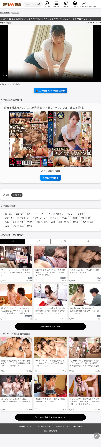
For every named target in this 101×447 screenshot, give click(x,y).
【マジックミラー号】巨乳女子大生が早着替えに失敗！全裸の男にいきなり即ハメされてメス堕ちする (50, 311)
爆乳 (45, 221)
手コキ (30, 221)
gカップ (19, 213)
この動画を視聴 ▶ (50, 177)
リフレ (55, 217)
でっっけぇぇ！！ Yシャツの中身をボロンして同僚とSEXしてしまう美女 (15, 272)
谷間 (7, 225)
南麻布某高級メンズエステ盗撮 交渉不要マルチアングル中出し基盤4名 (44, 107)
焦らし (76, 221)
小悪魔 (74, 217)
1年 (88, 241)
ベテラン (70, 213)
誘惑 (92, 221)
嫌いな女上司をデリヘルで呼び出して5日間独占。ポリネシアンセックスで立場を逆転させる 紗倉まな (16, 311)
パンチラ (59, 213)
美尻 (84, 221)
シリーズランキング (43, 426)
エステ (29, 213)
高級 (22, 225)
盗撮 (53, 221)
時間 (38, 221)
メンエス (81, 213)
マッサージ (24, 217)
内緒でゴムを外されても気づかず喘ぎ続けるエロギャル (84, 271)
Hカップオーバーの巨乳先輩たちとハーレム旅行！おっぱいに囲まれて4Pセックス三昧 (50, 363)
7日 (12, 241)
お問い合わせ (77, 426)
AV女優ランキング (25, 426)
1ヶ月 (38, 241)
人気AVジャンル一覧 (61, 426)
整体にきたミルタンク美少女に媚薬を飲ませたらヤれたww (50, 400)
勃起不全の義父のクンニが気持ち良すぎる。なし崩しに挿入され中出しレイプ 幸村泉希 (50, 272)
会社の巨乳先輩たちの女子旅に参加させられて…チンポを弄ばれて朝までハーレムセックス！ (16, 363)
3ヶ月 (63, 241)
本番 (22, 221)
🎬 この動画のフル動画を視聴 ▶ (50, 90)
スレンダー (40, 213)
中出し (65, 217)
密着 (14, 221)
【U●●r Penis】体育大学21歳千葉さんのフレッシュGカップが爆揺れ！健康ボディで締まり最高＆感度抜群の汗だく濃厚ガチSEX (84, 363)
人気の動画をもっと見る (50, 326)
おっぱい (8, 213)
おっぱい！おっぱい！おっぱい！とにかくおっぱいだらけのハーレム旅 (16, 400)
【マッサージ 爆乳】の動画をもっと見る (50, 417)
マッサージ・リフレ (41, 217)
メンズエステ (10, 217)
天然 (82, 217)
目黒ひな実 (17, 195)
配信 (14, 225)
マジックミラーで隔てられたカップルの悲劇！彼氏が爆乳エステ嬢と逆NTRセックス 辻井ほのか (84, 401)
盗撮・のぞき (64, 221)
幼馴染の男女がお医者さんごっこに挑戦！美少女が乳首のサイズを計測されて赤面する (84, 311)
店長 (7, 221)
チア (50, 213)
